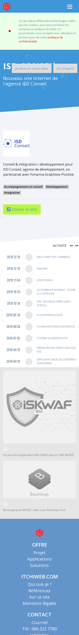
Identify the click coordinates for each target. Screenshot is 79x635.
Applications (39, 555)
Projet (39, 548)
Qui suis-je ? (39, 580)
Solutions (39, 561)
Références (39, 586)
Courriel (40, 618)
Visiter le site (22, 205)
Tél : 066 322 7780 (39, 624)
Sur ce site (39, 593)
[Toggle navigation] (70, 7)
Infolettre (39, 631)
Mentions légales (39, 599)
